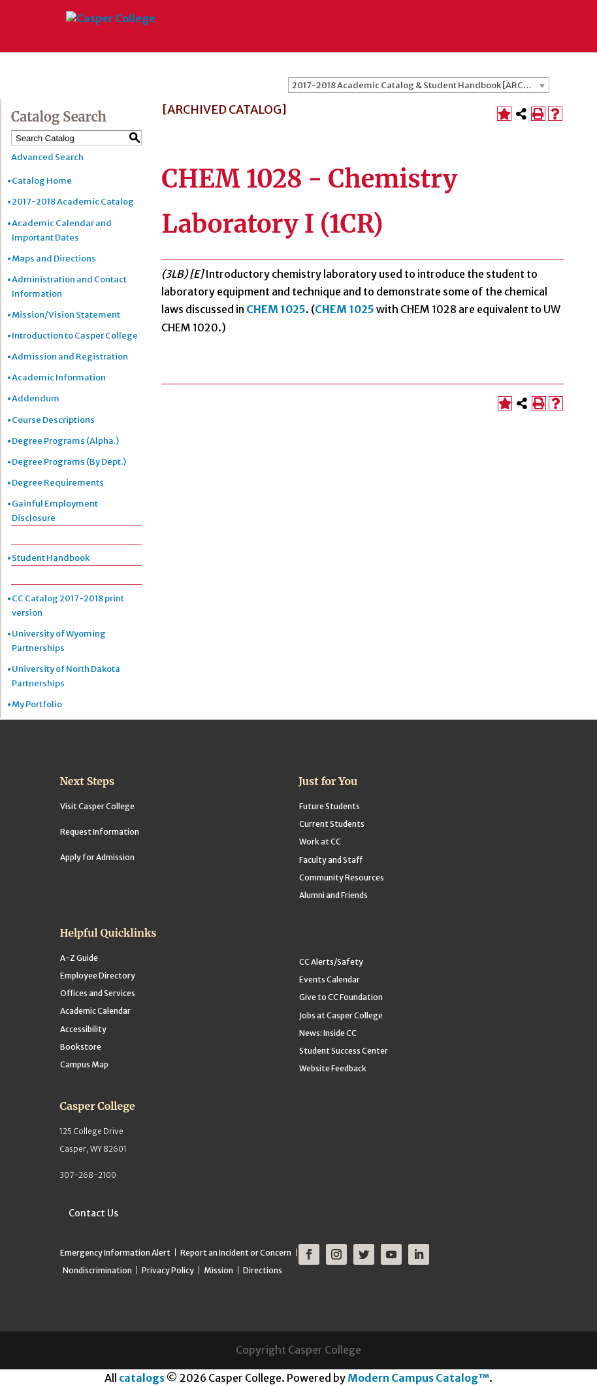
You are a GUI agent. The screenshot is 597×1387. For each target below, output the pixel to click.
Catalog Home (42, 180)
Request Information (99, 832)
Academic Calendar (95, 1011)
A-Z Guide (79, 958)
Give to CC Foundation (341, 997)
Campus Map (84, 1064)
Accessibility (83, 1029)
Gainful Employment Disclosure (55, 511)
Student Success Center (343, 1051)
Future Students (329, 806)
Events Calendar (329, 979)
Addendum (35, 398)
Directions (262, 1270)
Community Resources (341, 877)
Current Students (331, 824)
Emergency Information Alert (115, 1253)
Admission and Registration (70, 356)
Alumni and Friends (333, 895)
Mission (218, 1270)
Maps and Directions (54, 258)
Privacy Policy (168, 1270)
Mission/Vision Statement (66, 314)
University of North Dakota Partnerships (66, 676)
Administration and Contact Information (69, 286)
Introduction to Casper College (75, 335)
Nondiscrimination (97, 1270)
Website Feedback (332, 1068)
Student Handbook (50, 557)
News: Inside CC (328, 1033)
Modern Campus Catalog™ (418, 1377)
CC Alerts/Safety (331, 962)
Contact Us (93, 1213)
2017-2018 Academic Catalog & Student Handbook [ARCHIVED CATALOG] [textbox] (420, 85)
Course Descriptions (53, 420)
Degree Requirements (58, 482)
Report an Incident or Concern (235, 1253)
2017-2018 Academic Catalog (73, 201)
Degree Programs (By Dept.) (69, 461)
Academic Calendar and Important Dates (62, 230)
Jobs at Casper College (341, 1015)
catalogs (142, 1377)
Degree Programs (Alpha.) (65, 440)
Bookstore (80, 1047)
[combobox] (418, 85)
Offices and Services (97, 993)
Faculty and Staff (331, 860)
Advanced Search (47, 157)
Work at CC (320, 841)
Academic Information (59, 377)
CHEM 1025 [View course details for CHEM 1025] (276, 309)
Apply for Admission (97, 857)
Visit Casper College (97, 806)
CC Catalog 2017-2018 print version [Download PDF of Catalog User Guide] (68, 605)
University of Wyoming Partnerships (59, 641)
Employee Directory (97, 975)
